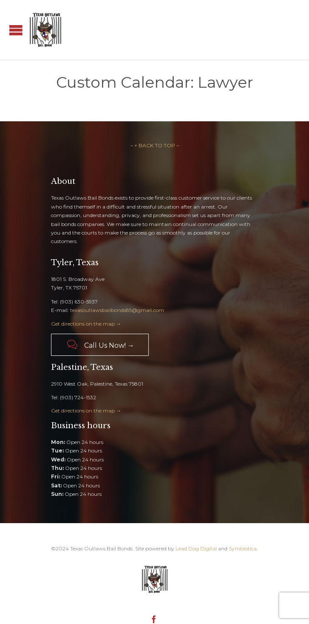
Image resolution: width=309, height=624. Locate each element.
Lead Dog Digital (196, 548)
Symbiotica (243, 548)
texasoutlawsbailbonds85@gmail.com (117, 310)
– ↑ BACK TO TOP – (154, 145)
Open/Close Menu (16, 30)
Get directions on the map (83, 324)
